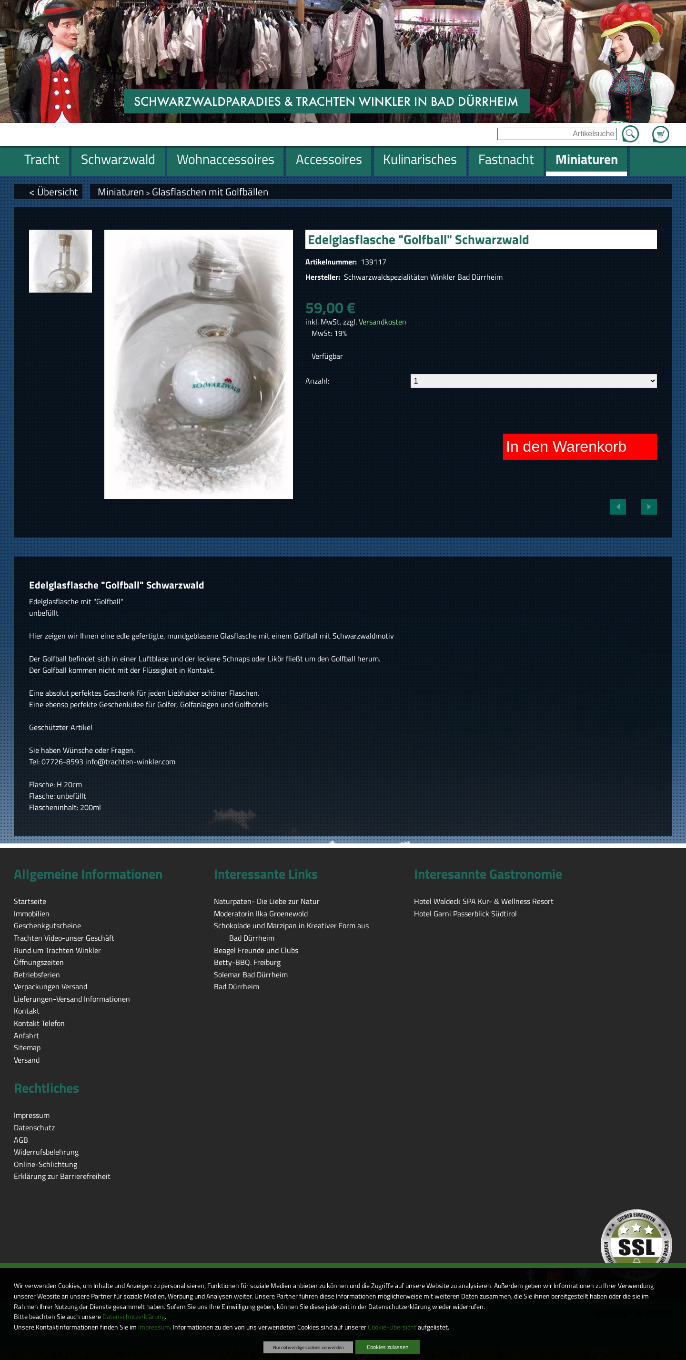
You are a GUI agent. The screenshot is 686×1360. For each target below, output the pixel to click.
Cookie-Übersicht (392, 1327)
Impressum (154, 1327)
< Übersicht (53, 191)
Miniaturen (121, 191)
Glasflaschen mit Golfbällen (210, 191)
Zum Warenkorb (660, 128)
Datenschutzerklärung (133, 1316)
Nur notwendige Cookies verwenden (308, 1347)
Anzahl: (317, 380)
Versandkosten (382, 321)
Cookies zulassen (387, 1346)
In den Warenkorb (566, 446)
